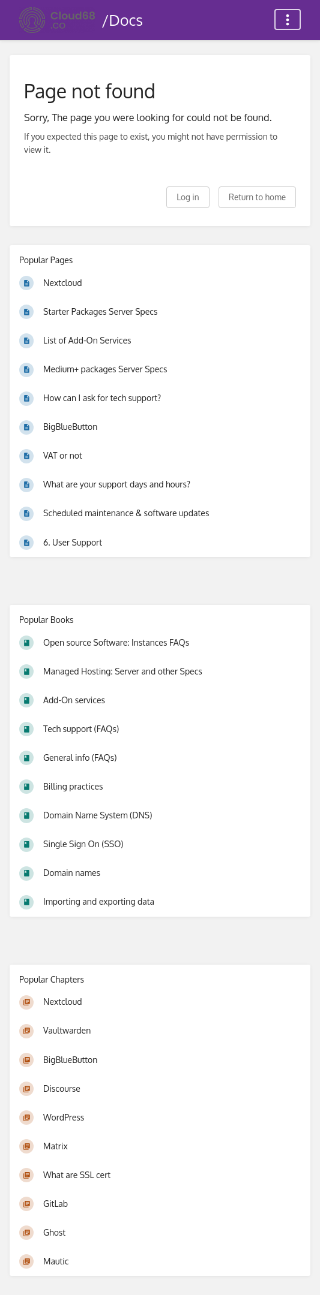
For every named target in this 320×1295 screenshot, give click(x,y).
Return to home (257, 197)
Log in (188, 197)
